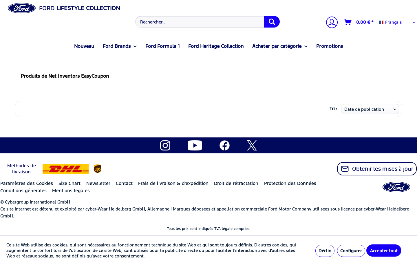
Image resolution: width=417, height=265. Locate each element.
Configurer (351, 250)
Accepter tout (384, 250)
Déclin (325, 250)
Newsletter (98, 183)
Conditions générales (23, 191)
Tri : (333, 108)
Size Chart (69, 183)
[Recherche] (272, 22)
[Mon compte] (329, 23)
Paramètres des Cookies (26, 183)
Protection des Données (290, 183)
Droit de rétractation (236, 183)
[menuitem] (207, 22)
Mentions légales (71, 191)
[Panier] (359, 22)
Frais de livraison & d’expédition (173, 183)
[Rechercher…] (207, 22)
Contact (124, 183)
